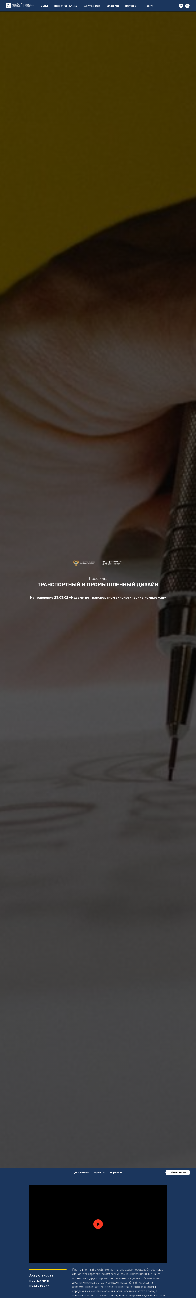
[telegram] (187, 6)
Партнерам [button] (131, 5)
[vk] (181, 6)
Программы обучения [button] (66, 5)
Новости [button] (149, 5)
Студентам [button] (113, 5)
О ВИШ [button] (44, 5)
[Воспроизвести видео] (98, 1224)
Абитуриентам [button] (92, 5)
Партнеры (116, 1172)
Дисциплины (81, 1172)
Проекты (99, 1172)
